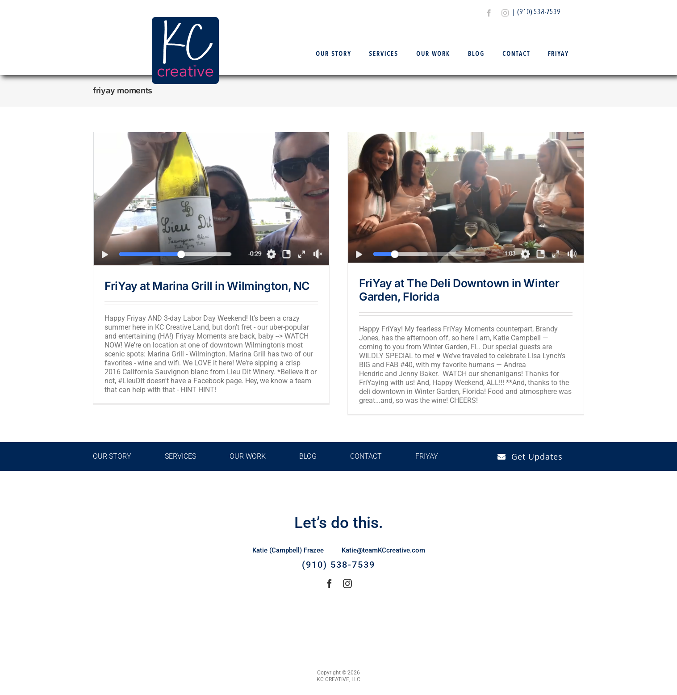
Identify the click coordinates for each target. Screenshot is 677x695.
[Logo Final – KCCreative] (185, 20)
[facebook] (489, 13)
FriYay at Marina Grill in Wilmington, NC (206, 286)
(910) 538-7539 (538, 12)
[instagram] (505, 13)
